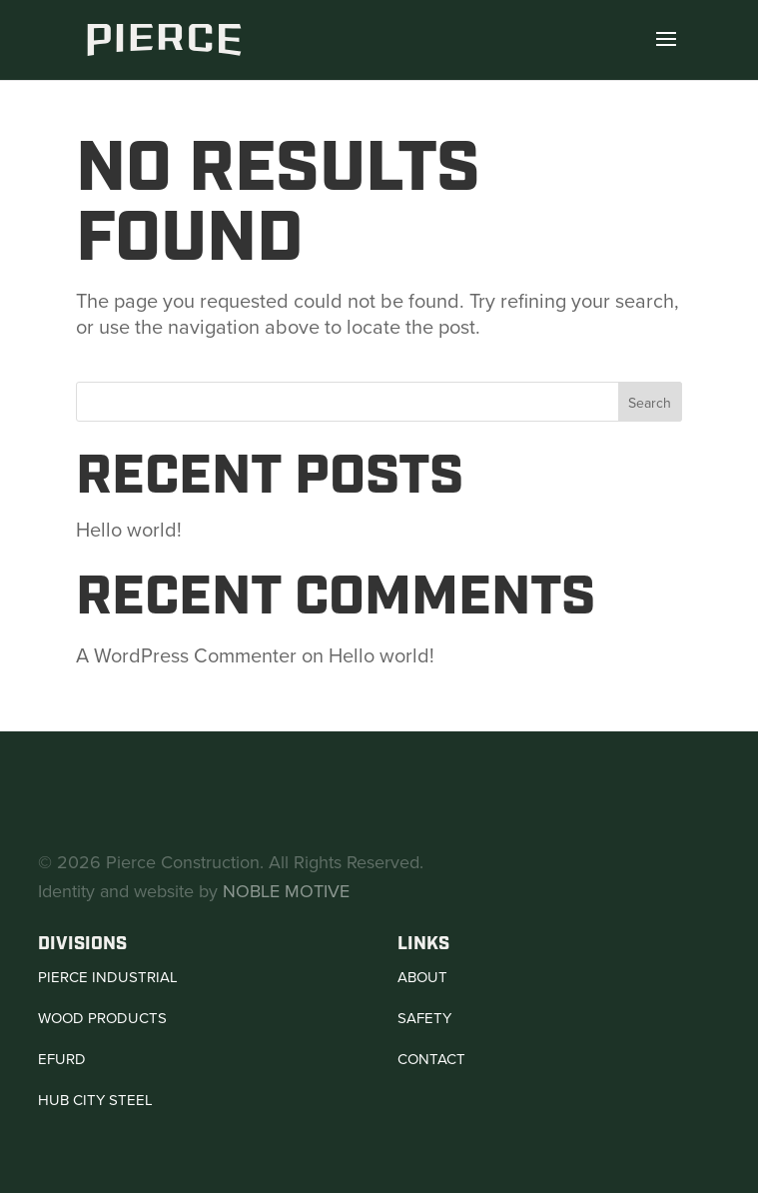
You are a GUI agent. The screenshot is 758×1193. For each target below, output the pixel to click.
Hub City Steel (95, 1100)
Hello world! (129, 530)
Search (649, 403)
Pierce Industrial (108, 977)
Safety (424, 1018)
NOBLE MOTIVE (286, 891)
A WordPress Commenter (186, 655)
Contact (431, 1059)
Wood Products (102, 1018)
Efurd (62, 1059)
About (422, 977)
